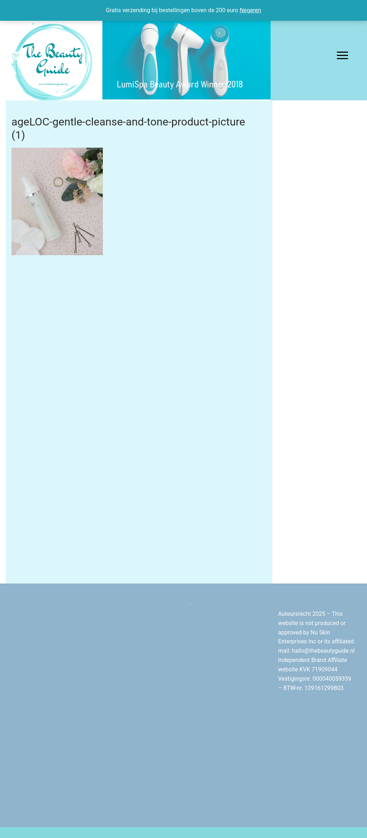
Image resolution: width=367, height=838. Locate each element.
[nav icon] (342, 55)
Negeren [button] (250, 10)
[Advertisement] (320, 222)
